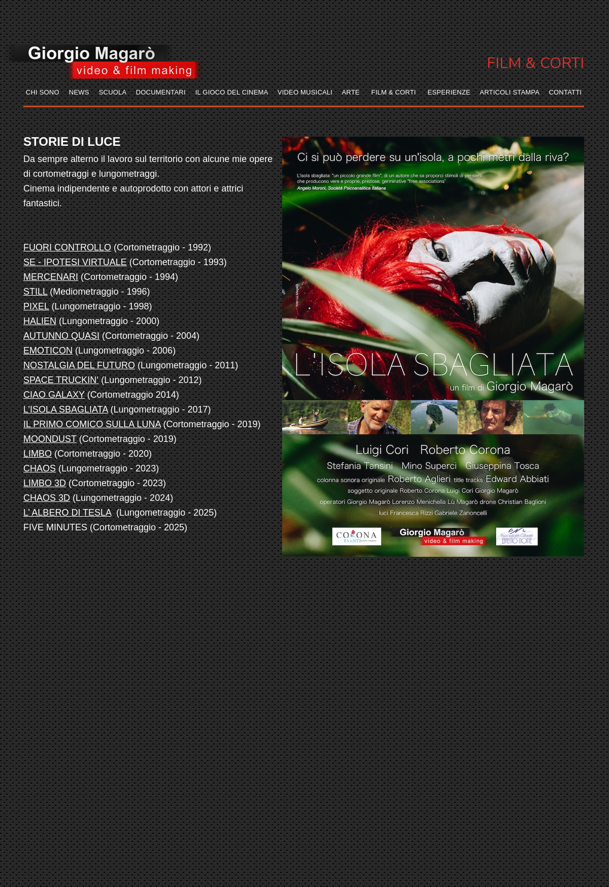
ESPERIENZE (449, 92)
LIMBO (37, 454)
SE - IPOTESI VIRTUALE (75, 262)
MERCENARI (50, 277)
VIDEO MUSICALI (305, 92)
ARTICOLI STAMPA (509, 92)
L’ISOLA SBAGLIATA (65, 409)
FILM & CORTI (393, 92)
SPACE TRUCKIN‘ (60, 380)
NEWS (79, 92)
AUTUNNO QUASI (61, 336)
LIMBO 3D (44, 483)
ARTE (350, 92)
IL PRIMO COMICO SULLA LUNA (91, 424)
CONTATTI (565, 92)
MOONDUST (50, 439)
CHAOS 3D (46, 498)
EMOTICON (48, 350)
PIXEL (36, 306)
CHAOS (39, 468)
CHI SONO (42, 92)
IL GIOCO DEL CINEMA (231, 92)
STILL (35, 292)
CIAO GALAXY (54, 395)
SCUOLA (112, 92)
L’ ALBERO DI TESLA (67, 513)
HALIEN (39, 321)
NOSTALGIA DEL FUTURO (79, 365)
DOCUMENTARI (161, 92)
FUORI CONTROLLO (67, 247)
